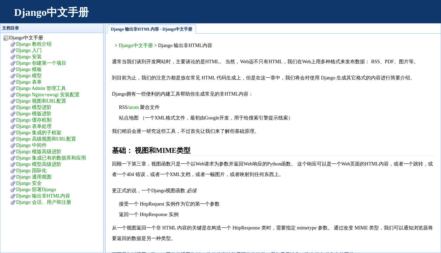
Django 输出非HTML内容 (43, 196)
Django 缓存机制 (34, 120)
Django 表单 (29, 82)
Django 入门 (29, 50)
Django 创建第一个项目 (41, 63)
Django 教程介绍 (34, 44)
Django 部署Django (36, 189)
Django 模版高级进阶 (38, 151)
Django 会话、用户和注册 (43, 202)
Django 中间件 (31, 145)
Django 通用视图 (34, 177)
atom (134, 107)
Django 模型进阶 (34, 107)
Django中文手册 (51, 12)
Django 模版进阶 (34, 113)
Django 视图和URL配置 (41, 101)
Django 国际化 (31, 170)
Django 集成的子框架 (38, 132)
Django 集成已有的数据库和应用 (51, 158)
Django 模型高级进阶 (38, 164)
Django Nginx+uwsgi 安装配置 (48, 94)
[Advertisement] (306, 16)
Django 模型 (29, 75)
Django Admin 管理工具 (41, 88)
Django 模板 (29, 69)
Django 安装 (29, 56)
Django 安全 (29, 183)
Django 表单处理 (34, 126)
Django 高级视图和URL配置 (46, 139)
